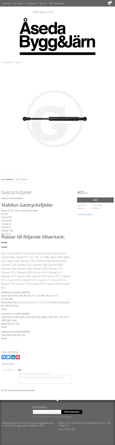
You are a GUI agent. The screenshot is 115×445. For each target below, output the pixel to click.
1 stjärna (4, 370)
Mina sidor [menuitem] (18, 3)
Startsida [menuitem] (7, 3)
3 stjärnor (8, 370)
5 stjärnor (13, 370)
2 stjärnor (6, 370)
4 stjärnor (11, 370)
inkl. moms (49, 12)
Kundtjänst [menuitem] (31, 3)
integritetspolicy (67, 417)
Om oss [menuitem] (43, 3)
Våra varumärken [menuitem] (57, 3)
